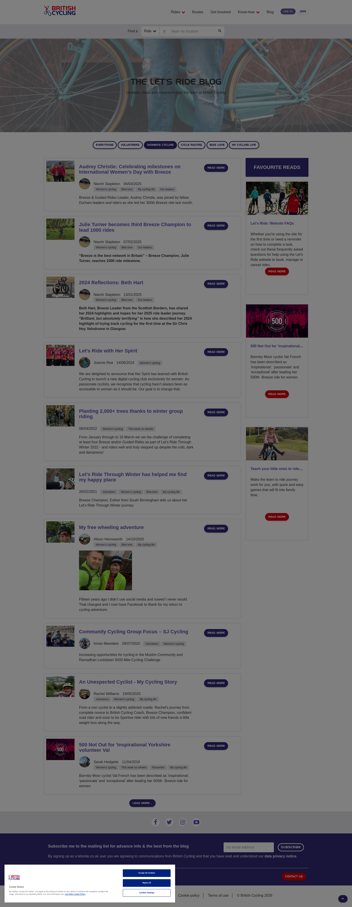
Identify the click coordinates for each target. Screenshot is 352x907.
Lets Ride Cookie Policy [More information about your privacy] (75, 894)
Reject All (147, 883)
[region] (89, 884)
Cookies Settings (146, 893)
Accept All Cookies (146, 873)
